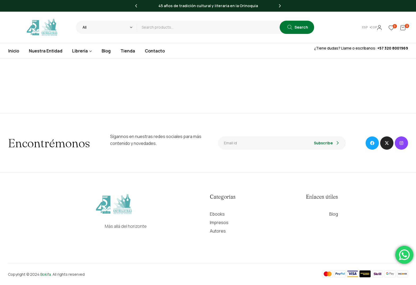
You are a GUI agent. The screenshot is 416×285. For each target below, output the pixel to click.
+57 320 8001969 (392, 48)
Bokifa (45, 274)
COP (365, 27)
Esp (347, 27)
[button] (136, 6)
